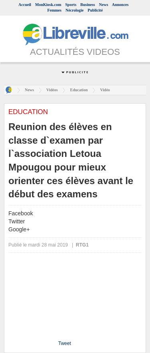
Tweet (64, 343)
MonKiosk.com (48, 4)
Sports (70, 4)
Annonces (120, 4)
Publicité (95, 10)
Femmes (54, 10)
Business (87, 4)
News (103, 4)
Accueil (24, 4)
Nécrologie (75, 10)
